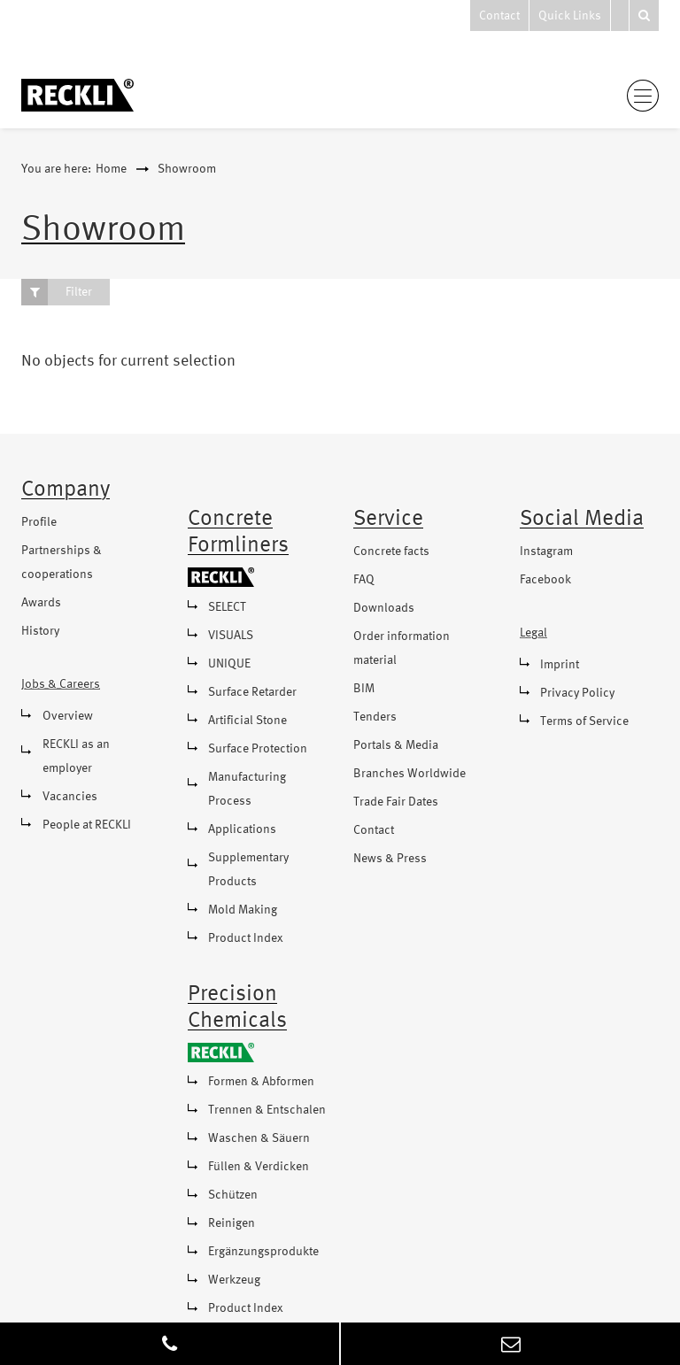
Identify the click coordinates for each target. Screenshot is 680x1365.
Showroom (187, 169)
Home (111, 169)
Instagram (546, 551)
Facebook (545, 580)
